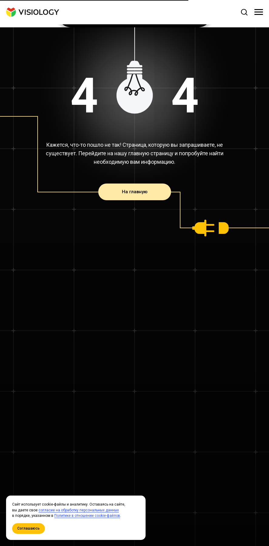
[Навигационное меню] (258, 12)
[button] (244, 11)
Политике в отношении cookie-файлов (87, 515)
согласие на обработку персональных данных (79, 510)
